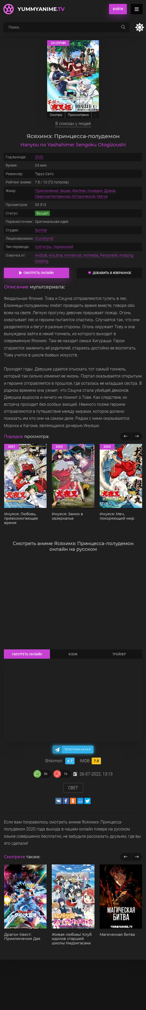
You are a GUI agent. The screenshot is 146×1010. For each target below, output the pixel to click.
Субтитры (43, 247)
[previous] (125, 857)
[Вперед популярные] (136, 436)
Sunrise (41, 230)
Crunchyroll (44, 238)
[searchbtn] (123, 27)
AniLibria (56, 255)
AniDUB (41, 255)
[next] (136, 857)
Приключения (46, 191)
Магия (102, 196)
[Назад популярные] (125, 436)
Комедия (95, 191)
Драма (109, 191)
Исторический (83, 196)
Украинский (63, 247)
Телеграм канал (77, 749)
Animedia (90, 255)
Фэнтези (79, 191)
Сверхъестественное (52, 196)
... (95, 115)
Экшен (65, 191)
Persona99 (109, 255)
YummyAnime (41, 9)
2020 (39, 157)
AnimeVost (73, 255)
